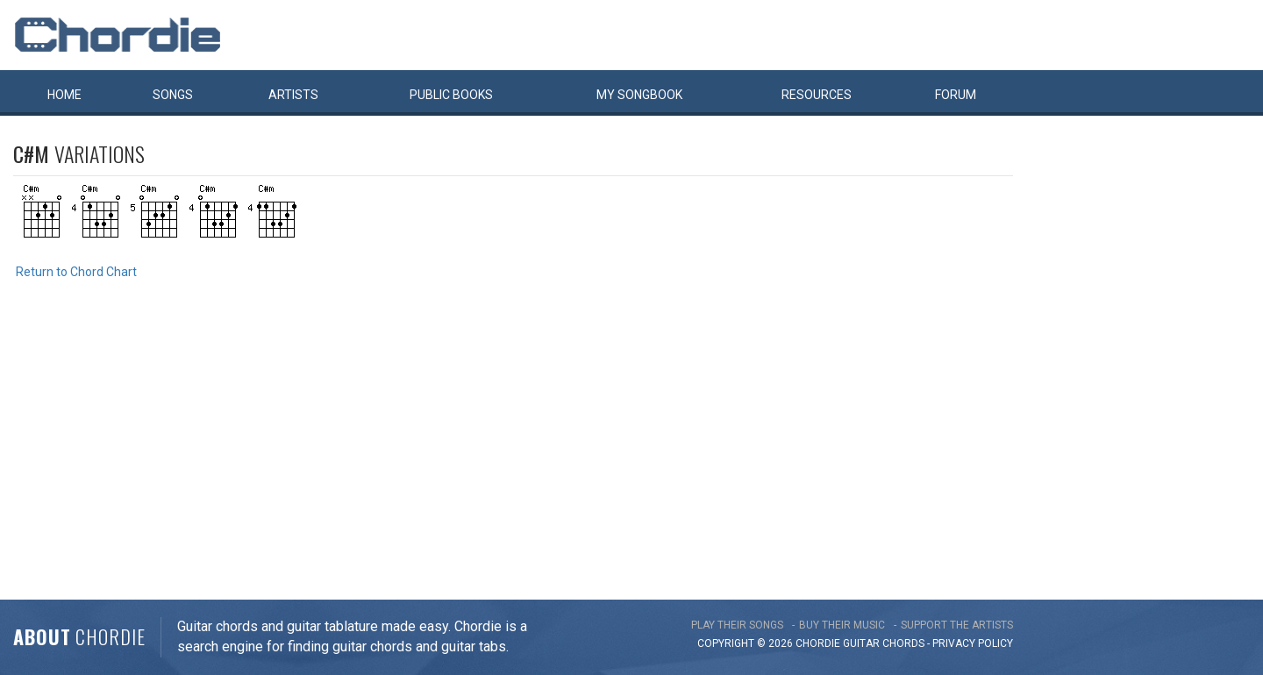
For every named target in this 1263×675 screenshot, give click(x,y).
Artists (293, 95)
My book (639, 95)
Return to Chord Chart (76, 272)
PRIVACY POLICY (972, 643)
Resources (816, 95)
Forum (955, 95)
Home (64, 95)
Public (451, 95)
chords (903, 643)
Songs (173, 95)
